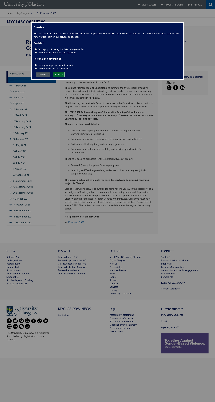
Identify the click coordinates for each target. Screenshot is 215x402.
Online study (13, 267)
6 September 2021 (22, 180)
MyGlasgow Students (172, 314)
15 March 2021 (20, 109)
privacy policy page (70, 36)
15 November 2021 (23, 216)
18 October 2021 (21, 204)
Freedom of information (122, 318)
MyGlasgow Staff (169, 327)
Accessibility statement (122, 314)
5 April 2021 (19, 103)
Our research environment (72, 273)
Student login (173, 4)
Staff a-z (196, 4)
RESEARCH (64, 251)
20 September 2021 (23, 192)
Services (114, 286)
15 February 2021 (22, 127)
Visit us (113, 263)
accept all (59, 74)
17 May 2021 (19, 85)
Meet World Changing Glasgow (126, 257)
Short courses (13, 270)
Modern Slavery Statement (123, 324)
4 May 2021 (19, 91)
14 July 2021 (19, 157)
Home (10, 13)
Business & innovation (172, 267)
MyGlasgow (23, 13)
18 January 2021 (21, 139)
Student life (12, 276)
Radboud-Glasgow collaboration (186, 76)
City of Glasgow (118, 260)
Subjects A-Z (12, 257)
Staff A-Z (165, 257)
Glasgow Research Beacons (72, 263)
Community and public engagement (179, 270)
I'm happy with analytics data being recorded (61, 49)
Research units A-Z (68, 257)
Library (113, 290)
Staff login (149, 4)
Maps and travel (118, 270)
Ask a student (168, 273)
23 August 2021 (21, 174)
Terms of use (116, 331)
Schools (113, 280)
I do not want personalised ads (54, 68)
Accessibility (116, 267)
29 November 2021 (23, 210)
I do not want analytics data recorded (57, 52)
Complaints (167, 276)
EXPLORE (115, 251)
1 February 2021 (21, 133)
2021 (12, 79)
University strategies (120, 293)
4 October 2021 (21, 198)
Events (113, 276)
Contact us (63, 314)
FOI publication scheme (122, 321)
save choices (43, 74)
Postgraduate (13, 263)
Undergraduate (14, 260)
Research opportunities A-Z (72, 260)
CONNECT (167, 251)
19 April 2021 (20, 97)
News (112, 273)
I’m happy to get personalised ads (55, 65)
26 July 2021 (19, 163)
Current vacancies (170, 288)
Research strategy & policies (72, 267)
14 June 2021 (19, 151)
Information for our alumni (175, 260)
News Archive (17, 73)
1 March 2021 (20, 115)
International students (18, 273)
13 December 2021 (22, 222)
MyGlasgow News (43, 13)
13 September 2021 (23, 186)
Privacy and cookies (120, 328)
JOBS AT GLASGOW (173, 283)
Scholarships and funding (19, 280)
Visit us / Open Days (16, 283)
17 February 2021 (22, 121)
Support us (167, 263)
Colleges (114, 283)
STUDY (10, 251)
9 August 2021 (20, 168)
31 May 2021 (19, 145)
